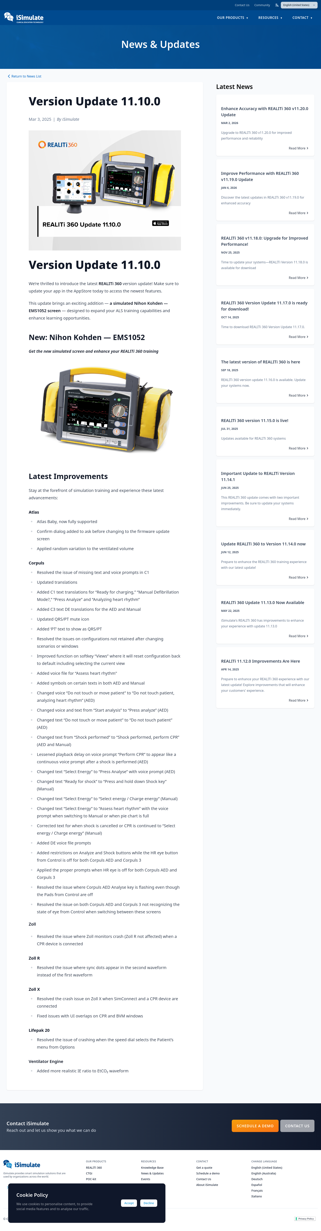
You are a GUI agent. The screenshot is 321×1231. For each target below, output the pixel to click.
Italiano (256, 1196)
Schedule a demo (255, 1125)
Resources (268, 17)
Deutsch (257, 1179)
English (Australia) (263, 1173)
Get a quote (204, 1168)
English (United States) (266, 1168)
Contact (301, 17)
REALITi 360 (94, 1168)
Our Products (230, 17)
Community (262, 5)
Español (256, 1185)
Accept (129, 1203)
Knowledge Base (152, 1168)
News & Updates (152, 1173)
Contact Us (242, 5)
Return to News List (24, 76)
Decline (149, 1203)
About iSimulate (207, 1185)
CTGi (89, 1173)
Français (257, 1190)
